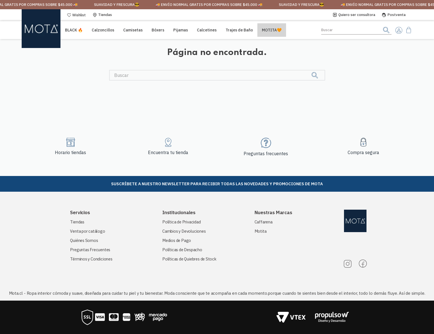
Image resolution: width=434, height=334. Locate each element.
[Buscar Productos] (386, 30)
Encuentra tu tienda (168, 152)
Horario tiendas (70, 152)
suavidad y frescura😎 (124, 4)
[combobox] (356, 30)
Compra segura (363, 152)
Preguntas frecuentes (266, 153)
